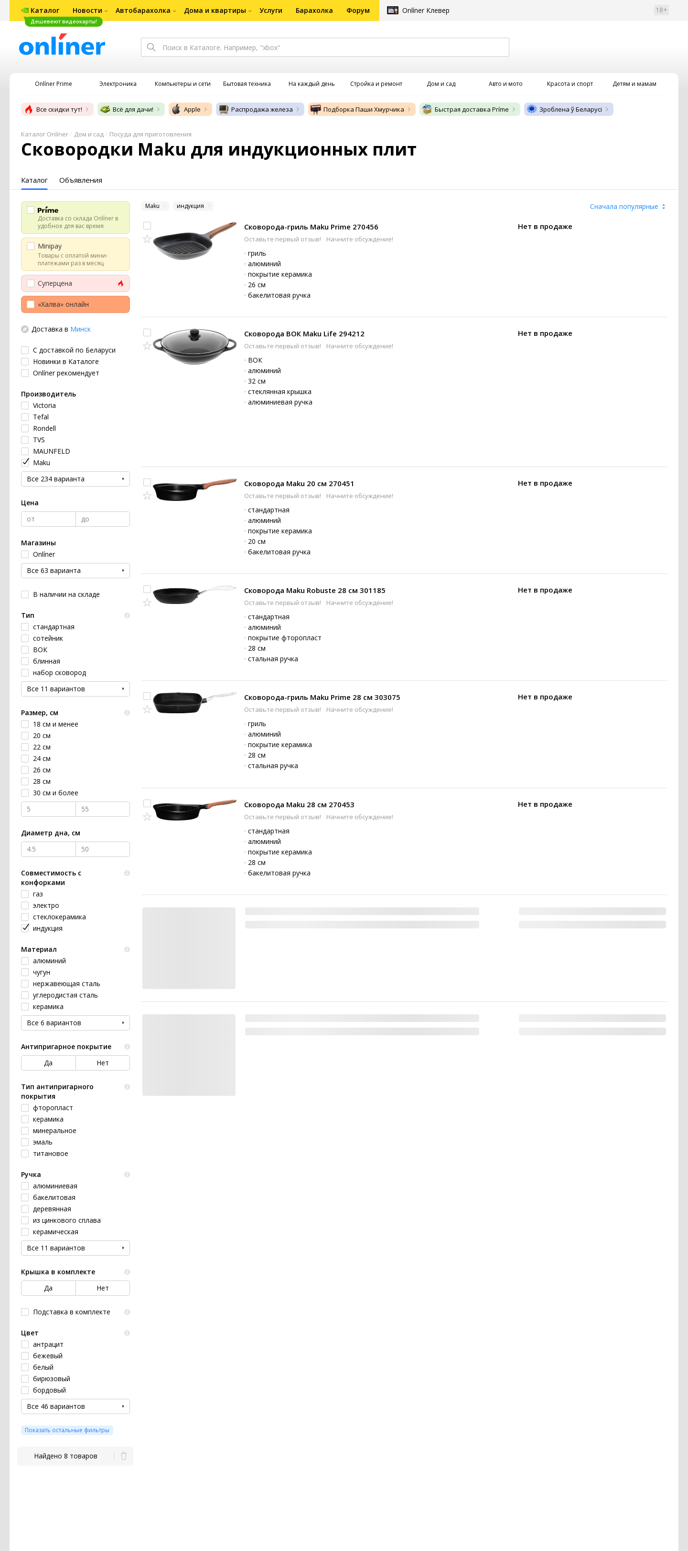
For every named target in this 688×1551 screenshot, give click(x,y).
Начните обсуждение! (359, 239)
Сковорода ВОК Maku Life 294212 (304, 333)
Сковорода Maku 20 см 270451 (299, 483)
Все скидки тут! (52, 109)
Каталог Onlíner (44, 134)
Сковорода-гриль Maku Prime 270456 (311, 226)
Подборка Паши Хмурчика (357, 109)
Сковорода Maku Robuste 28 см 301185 (315, 590)
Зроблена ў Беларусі (564, 109)
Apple (186, 109)
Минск (80, 328)
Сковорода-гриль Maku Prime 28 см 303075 (322, 697)
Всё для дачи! (126, 109)
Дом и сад (89, 134)
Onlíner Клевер (426, 10)
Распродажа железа (255, 109)
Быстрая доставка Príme (465, 109)
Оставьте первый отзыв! (283, 239)
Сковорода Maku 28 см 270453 (299, 804)
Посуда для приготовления (150, 134)
